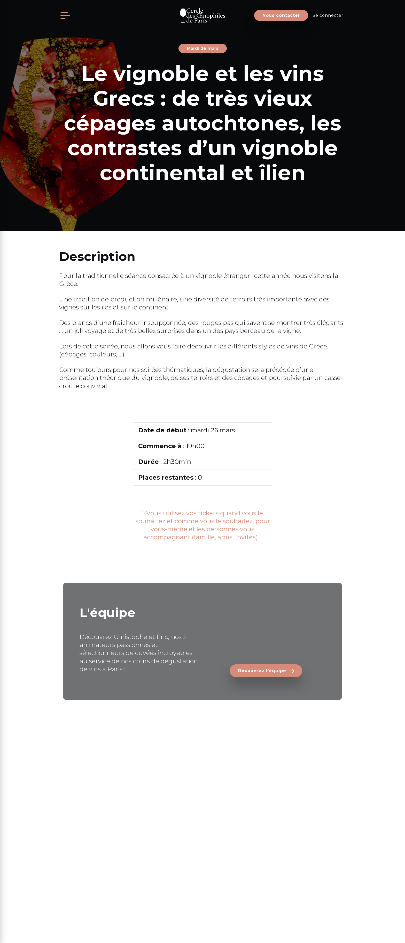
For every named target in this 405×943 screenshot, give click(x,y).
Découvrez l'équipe (262, 670)
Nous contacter (281, 15)
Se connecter (328, 15)
